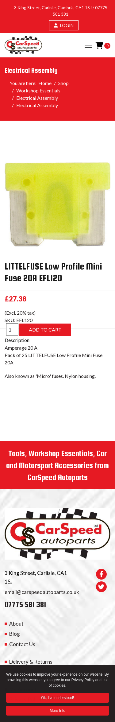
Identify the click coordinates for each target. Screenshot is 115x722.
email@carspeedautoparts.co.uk (42, 592)
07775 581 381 (25, 604)
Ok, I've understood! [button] (57, 699)
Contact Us (22, 644)
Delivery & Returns (30, 661)
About (16, 623)
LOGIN (64, 25)
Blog (14, 634)
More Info (57, 712)
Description (17, 340)
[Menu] (88, 45)
